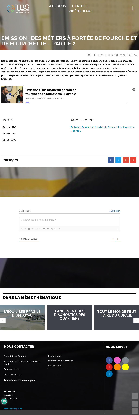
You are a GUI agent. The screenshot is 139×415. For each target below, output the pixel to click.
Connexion (115, 211)
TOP (135, 396)
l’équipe (80, 6)
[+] (59, 228)
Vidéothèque (81, 11)
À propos (57, 6)
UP (135, 404)
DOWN (135, 411)
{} (55, 228)
